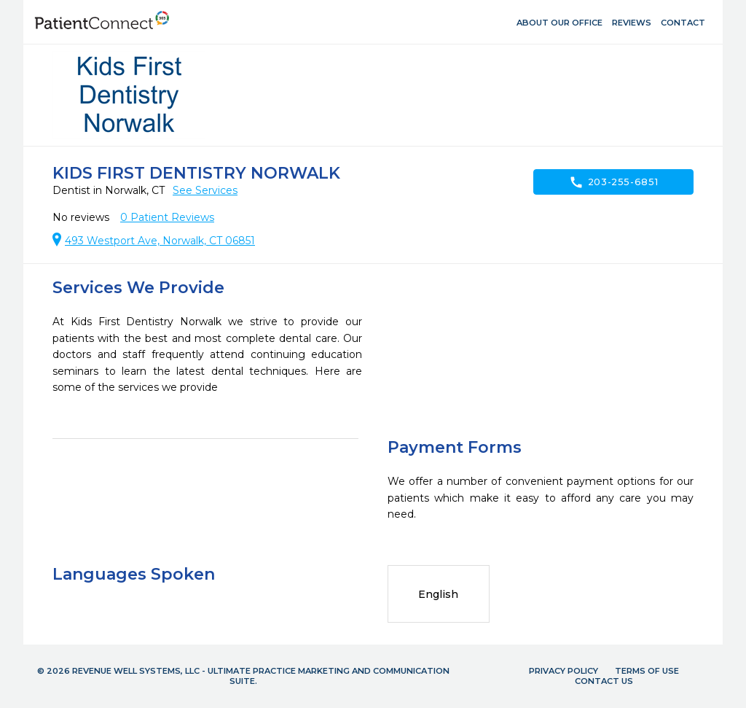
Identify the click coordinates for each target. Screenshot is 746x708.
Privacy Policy (563, 671)
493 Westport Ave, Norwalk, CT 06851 (160, 240)
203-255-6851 (614, 182)
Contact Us (604, 681)
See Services (205, 190)
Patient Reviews (167, 217)
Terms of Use (647, 671)
